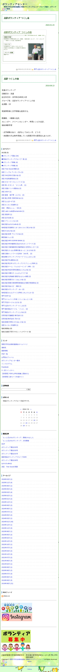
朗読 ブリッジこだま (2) (10, 221)
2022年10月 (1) (7, 544)
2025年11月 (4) (7, 482)
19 (34, 420)
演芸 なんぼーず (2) (8, 201)
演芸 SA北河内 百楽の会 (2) (11, 175)
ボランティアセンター (14, 4)
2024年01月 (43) (7, 522)
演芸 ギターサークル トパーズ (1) (13, 182)
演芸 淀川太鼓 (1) (8, 218)
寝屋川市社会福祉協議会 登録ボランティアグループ (27, 659)
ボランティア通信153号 (10, 447)
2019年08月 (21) (7, 583)
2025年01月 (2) (7, 499)
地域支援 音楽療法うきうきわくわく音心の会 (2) (18, 227)
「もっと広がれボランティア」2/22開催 (15, 441)
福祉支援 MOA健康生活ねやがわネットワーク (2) (18, 244)
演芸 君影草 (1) (7, 214)
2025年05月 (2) (7, 489)
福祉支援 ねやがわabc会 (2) (11, 224)
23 (26, 423)
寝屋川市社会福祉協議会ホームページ (15, 344)
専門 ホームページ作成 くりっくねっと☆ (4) (17, 299)
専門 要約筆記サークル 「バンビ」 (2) (15, 309)
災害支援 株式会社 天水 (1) (11, 319)
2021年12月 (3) (7, 554)
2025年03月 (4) (7, 492)
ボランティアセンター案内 (11, 360)
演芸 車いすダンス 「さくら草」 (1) (14, 185)
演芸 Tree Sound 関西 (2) (10, 169)
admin (29, 661)
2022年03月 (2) (7, 551)
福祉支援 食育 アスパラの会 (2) (12, 234)
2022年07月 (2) (7, 547)
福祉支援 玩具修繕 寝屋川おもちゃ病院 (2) (16, 276)
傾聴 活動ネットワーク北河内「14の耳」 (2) (17, 253)
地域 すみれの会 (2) (8, 231)
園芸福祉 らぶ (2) (8, 237)
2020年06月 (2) (7, 577)
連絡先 (4, 347)
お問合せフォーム (8, 357)
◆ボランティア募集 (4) (10, 162)
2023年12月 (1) (7, 525)
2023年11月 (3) (7, 528)
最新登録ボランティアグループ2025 (14, 457)
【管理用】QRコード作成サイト (13, 377)
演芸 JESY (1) (6, 192)
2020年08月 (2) (7, 570)
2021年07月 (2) (7, 557)
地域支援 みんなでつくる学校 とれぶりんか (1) (18, 292)
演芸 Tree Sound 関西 (10, 467)
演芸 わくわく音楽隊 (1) (10, 205)
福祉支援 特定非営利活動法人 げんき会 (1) (16, 270)
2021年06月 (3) (7, 561)
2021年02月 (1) (7, 564)
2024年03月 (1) (7, 518)
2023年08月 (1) (7, 531)
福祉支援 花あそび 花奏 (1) (11, 286)
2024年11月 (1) (7, 502)
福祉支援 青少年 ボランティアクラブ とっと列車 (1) (19, 263)
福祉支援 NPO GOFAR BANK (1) (13, 240)
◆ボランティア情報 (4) (10, 165)
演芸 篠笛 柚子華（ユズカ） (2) (13, 195)
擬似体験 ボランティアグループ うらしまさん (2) (18, 257)
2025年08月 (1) (7, 486)
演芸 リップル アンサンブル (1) (12, 172)
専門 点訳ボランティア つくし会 (45, 69)
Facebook (5, 367)
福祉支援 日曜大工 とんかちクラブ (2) (15, 273)
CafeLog (29, 669)
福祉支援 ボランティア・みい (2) (13, 289)
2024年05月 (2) (7, 515)
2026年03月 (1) (7, 479)
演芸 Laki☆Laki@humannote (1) (13, 211)
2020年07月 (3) (7, 574)
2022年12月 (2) (7, 541)
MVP (3, 444)
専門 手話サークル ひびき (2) (12, 302)
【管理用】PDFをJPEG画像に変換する (15, 373)
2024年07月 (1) (7, 512)
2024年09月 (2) (7, 505)
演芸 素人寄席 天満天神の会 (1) (12, 198)
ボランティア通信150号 (10, 460)
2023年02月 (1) (7, 538)
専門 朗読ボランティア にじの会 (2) (14, 312)
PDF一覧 (5, 354)
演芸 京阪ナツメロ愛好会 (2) (11, 188)
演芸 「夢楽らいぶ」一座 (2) (11, 208)
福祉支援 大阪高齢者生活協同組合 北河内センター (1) (20, 247)
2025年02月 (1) (7, 495)
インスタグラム (7, 364)
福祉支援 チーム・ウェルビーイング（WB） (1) (18, 266)
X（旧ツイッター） (8, 370)
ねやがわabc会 (7, 463)
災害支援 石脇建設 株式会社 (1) (12, 315)
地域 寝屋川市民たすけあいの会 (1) (14, 322)
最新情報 (5, 351)
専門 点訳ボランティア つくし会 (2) (14, 306)
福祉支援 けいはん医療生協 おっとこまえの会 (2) (18, 250)
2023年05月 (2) (7, 535)
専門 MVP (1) (6, 296)
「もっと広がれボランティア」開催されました (18, 437)
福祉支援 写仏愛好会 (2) (10, 260)
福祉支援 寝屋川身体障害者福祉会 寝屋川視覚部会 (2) (20, 283)
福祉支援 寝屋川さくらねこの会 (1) (14, 279)
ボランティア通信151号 (10, 454)
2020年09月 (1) (7, 567)
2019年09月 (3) (7, 580)
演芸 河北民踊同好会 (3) (10, 179)
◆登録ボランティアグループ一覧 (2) (14, 159)
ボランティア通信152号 (10, 450)
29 (24, 426)
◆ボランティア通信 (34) (10, 156)
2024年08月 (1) (7, 508)
